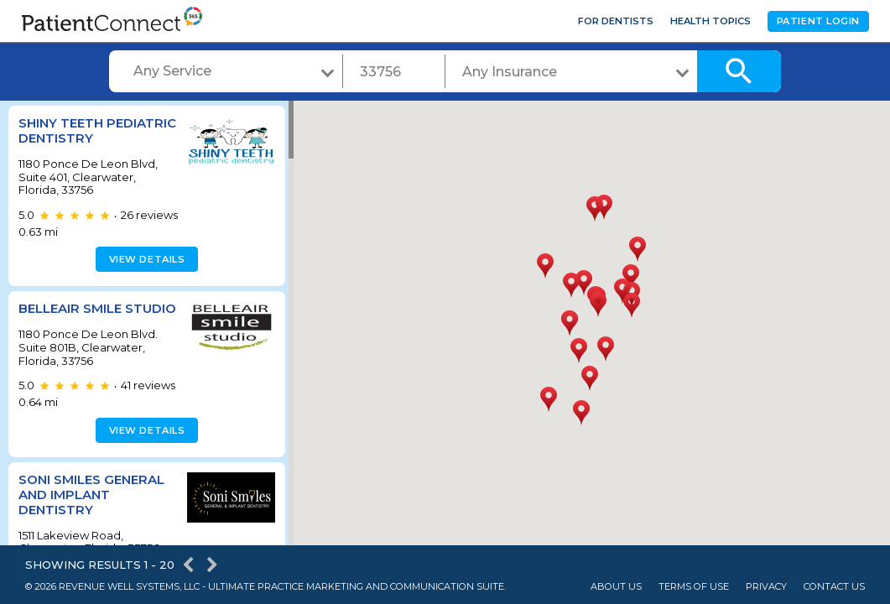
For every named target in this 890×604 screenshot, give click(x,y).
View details (145, 259)
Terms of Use (693, 586)
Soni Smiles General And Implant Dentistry (91, 510)
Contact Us (834, 586)
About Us (616, 586)
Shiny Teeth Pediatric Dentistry (92, 130)
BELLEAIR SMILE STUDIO (70, 315)
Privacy (766, 586)
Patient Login (818, 21)
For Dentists (615, 21)
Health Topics (710, 21)
